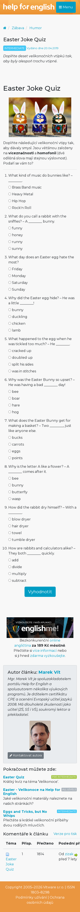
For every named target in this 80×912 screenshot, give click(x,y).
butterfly (18, 492)
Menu (66, 7)
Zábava (18, 28)
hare (14, 405)
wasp (14, 499)
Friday (15, 269)
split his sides (20, 364)
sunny (15, 249)
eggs (14, 451)
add (13, 560)
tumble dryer (21, 540)
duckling (17, 317)
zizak (69, 854)
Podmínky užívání (31, 897)
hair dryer (18, 526)
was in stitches (22, 371)
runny (15, 242)
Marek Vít (49, 672)
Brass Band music (25, 187)
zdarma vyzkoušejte (47, 656)
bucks (15, 438)
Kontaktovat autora (26, 755)
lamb (14, 330)
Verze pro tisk (65, 834)
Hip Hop (17, 201)
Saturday (18, 283)
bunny (15, 310)
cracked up (19, 351)
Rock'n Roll (19, 208)
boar (14, 398)
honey (15, 235)
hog (13, 412)
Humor (35, 28)
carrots (16, 444)
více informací (45, 651)
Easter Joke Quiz (11, 864)
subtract (17, 581)
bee (13, 392)
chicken (16, 324)
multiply (17, 574)
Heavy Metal (20, 194)
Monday (17, 276)
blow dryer (19, 519)
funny (15, 228)
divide (15, 567)
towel (15, 533)
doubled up (20, 358)
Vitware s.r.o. (53, 887)
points (15, 458)
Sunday (16, 289)
